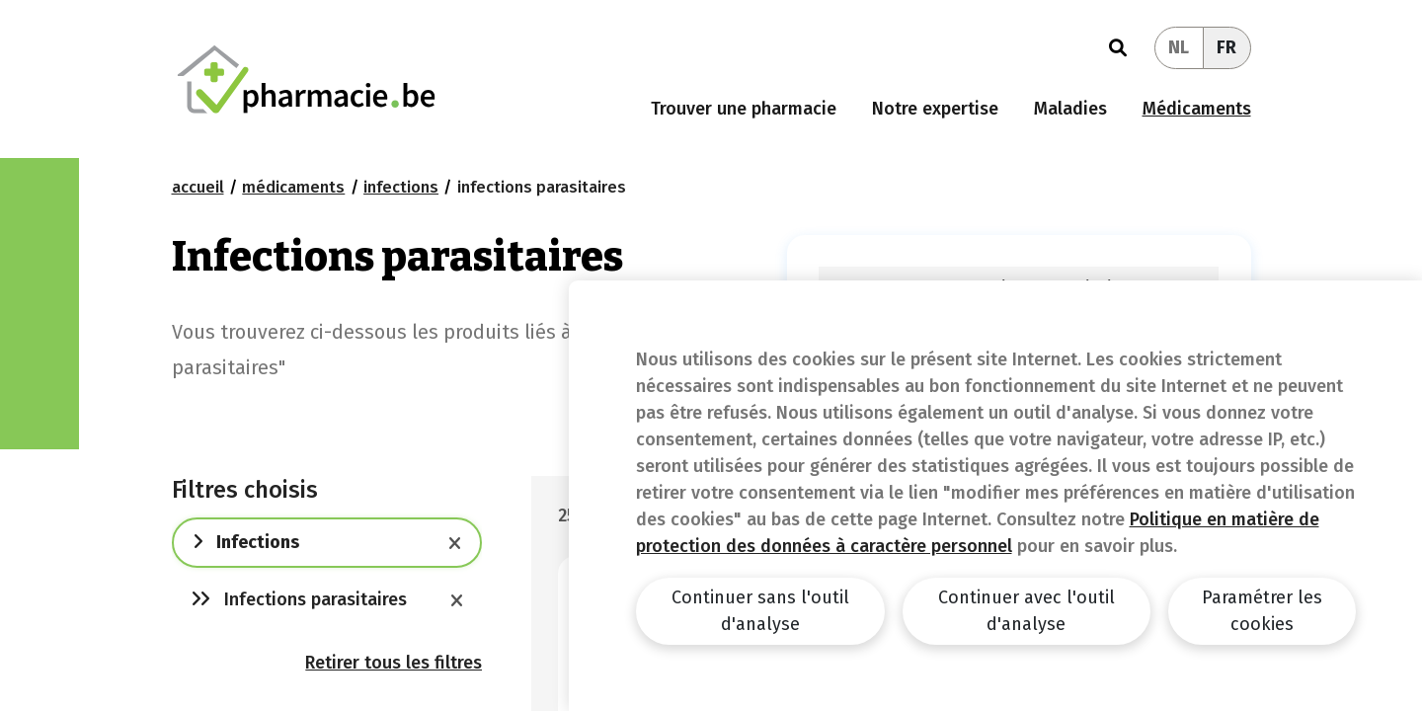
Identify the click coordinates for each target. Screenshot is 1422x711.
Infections (400, 187)
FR (1226, 47)
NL (1178, 47)
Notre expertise (935, 108)
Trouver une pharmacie (743, 108)
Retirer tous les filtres (393, 662)
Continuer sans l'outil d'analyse (760, 611)
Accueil (198, 187)
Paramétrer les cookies (1262, 611)
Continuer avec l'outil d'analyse (1026, 611)
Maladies (1070, 108)
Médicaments (1197, 108)
